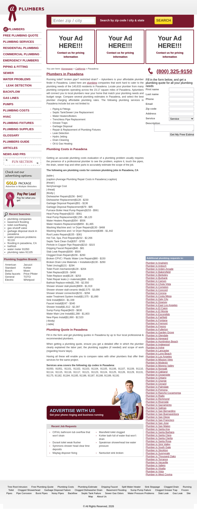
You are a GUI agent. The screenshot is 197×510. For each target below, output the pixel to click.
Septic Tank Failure (91, 494)
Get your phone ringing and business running (76, 414)
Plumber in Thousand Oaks (161, 457)
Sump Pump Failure (141, 491)
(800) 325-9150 (174, 71)
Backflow (11, 91)
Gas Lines (11, 98)
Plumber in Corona (156, 294)
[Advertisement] (131, 120)
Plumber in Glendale (157, 336)
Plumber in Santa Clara (158, 436)
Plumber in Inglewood (158, 345)
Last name (152, 94)
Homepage (67, 68)
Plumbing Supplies (18, 129)
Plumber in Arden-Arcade (159, 270)
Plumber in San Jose (157, 424)
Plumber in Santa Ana (158, 430)
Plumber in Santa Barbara (160, 433)
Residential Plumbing (21, 48)
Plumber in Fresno (156, 327)
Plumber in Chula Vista (158, 285)
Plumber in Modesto (157, 364)
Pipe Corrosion (24, 494)
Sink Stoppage (152, 488)
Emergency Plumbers (21, 60)
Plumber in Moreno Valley (160, 367)
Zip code (151, 108)
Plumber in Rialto (155, 397)
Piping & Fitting (15, 66)
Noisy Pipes (58, 494)
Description (153, 123)
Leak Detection (19, 85)
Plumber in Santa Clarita (159, 439)
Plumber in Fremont (157, 324)
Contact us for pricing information (70, 46)
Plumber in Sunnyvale (158, 454)
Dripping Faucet (109, 488)
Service (150, 118)
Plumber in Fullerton (157, 330)
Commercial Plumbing (21, 54)
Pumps (8, 104)
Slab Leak (163, 494)
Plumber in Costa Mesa (159, 297)
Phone (150, 99)
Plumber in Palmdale (157, 388)
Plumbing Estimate (87, 488)
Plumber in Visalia (155, 469)
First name (152, 89)
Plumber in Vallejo (155, 466)
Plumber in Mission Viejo (159, 360)
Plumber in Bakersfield (158, 273)
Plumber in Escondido (158, 315)
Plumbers (14, 29)
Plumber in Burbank (157, 279)
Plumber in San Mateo (158, 427)
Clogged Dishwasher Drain (88, 491)
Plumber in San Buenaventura (162, 415)
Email (149, 103)
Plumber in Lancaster (157, 351)
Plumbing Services (18, 41)
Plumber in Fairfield (156, 318)
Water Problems (17, 79)
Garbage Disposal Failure (57, 491)
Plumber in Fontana (156, 321)
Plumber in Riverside (157, 403)
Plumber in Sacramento (159, 406)
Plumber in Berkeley (157, 276)
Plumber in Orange (156, 382)
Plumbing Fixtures (18, 123)
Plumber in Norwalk (156, 370)
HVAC (7, 116)
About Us (101, 497)
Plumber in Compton (157, 288)
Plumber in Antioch (156, 267)
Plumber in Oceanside (158, 376)
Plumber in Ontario (156, 379)
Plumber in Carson (156, 282)
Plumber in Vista (155, 472)
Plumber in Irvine (155, 348)
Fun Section (22, 161)
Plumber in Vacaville (157, 463)
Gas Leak (177, 494)
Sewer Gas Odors (114, 494)
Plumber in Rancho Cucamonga (163, 394)
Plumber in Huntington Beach (162, 342)
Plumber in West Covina (159, 475)
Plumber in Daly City (157, 300)
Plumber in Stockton (157, 451)
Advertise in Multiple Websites (21, 184)
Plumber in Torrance (157, 460)
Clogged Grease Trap (166, 491)
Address (151, 113)
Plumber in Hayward (157, 339)
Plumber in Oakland (157, 373)
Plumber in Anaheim (157, 264)
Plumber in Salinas (156, 409)
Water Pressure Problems (141, 494)
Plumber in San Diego (158, 418)
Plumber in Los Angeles (159, 357)
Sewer (8, 73)
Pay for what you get (21, 198)
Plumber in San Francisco (160, 421)
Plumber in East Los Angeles (161, 306)
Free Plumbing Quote (20, 35)
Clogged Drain (171, 488)
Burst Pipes (42, 494)
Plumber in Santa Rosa (158, 442)
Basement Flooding (116, 491)
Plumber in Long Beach (159, 354)
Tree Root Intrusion (17, 488)
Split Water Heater (131, 488)
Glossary (11, 135)
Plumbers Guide (16, 141)
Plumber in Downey (156, 303)
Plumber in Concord (157, 291)
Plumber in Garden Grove (160, 333)
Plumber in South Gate (158, 448)
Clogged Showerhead (29, 491)
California (80, 68)
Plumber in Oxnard (156, 385)
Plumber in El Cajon (157, 309)
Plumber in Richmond (158, 400)
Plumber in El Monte (157, 312)
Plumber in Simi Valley (158, 445)
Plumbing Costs (16, 110)
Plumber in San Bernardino (161, 412)
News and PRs (14, 154)
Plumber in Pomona (157, 391)
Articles (10, 148)
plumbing (92, 82)
